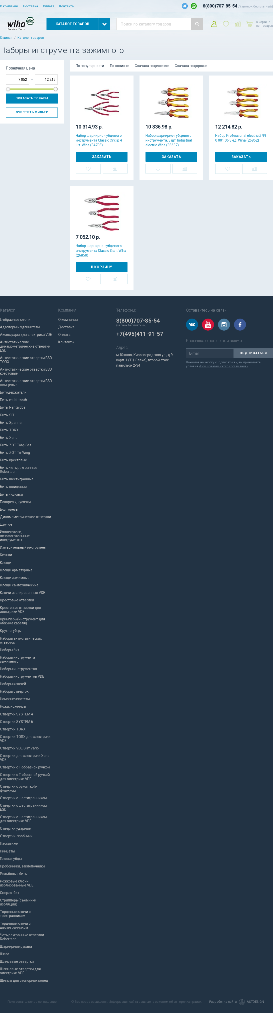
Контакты (66, 6)
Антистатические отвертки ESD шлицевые (26, 383)
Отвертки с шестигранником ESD (23, 807)
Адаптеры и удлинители (20, 327)
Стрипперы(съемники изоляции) (18, 902)
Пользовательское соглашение (32, 1001)
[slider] (8, 89)
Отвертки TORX (13, 729)
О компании (9, 6)
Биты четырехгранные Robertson (18, 470)
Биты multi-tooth (13, 400)
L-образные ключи (15, 320)
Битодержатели (13, 392)
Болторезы (9, 509)
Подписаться (253, 353)
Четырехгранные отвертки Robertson (22, 937)
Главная (6, 38)
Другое (6, 524)
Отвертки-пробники (16, 836)
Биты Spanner (11, 423)
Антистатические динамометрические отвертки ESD (25, 346)
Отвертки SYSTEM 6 (16, 722)
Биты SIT (7, 415)
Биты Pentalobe (13, 407)
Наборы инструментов (18, 669)
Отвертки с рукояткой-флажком (18, 788)
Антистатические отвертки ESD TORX (26, 360)
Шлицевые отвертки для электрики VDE (20, 971)
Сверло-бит (9, 893)
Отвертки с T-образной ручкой (25, 767)
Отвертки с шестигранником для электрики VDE (23, 819)
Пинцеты (7, 851)
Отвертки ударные (15, 828)
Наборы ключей (13, 684)
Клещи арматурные (16, 570)
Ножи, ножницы (13, 706)
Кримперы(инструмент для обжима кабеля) (22, 621)
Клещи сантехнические (19, 585)
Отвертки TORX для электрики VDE (25, 739)
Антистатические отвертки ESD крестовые (26, 371)
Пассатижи (9, 843)
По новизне (119, 66)
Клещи (5, 563)
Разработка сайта (223, 1001)
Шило (4, 954)
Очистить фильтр (32, 112)
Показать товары (32, 98)
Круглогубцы (11, 631)
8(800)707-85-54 (220, 6)
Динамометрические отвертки (25, 517)
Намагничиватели (15, 699)
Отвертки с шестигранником (23, 798)
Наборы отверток (14, 691)
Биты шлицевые (13, 487)
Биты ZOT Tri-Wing (15, 453)
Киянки (6, 555)
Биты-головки (11, 494)
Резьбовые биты (14, 874)
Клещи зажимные (15, 578)
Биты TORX (9, 430)
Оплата (48, 6)
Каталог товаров (31, 38)
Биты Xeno (9, 438)
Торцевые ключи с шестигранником (15, 925)
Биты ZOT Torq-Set (15, 445)
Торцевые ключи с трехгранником (15, 914)
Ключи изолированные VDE (22, 593)
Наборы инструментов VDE (22, 676)
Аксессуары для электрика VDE (26, 335)
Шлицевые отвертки (17, 961)
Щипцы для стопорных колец (24, 980)
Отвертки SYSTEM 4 (16, 714)
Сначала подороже (191, 66)
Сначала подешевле (152, 66)
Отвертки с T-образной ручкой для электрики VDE (25, 777)
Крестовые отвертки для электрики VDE (20, 610)
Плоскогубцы (11, 859)
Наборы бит (9, 650)
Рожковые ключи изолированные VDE (17, 883)
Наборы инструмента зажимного (17, 659)
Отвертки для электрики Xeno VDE (25, 758)
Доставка (30, 6)
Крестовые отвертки (17, 600)
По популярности (90, 66)
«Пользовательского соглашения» (223, 366)
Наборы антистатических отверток (21, 640)
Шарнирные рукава (16, 946)
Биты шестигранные (17, 479)
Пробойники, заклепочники (22, 866)
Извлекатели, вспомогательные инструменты (15, 536)
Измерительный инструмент (23, 547)
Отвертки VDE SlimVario (19, 748)
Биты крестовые (13, 460)
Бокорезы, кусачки (15, 502)
